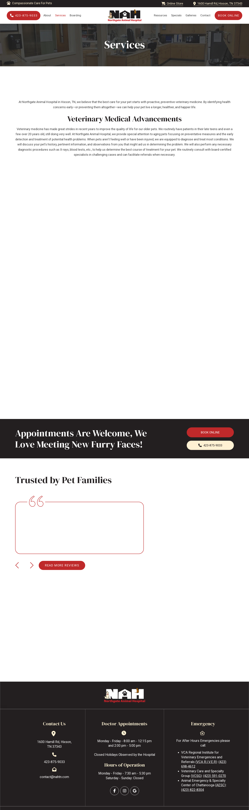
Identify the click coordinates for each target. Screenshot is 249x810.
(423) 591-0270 (214, 776)
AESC (220, 785)
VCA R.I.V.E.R (206, 762)
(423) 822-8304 (192, 790)
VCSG (196, 776)
